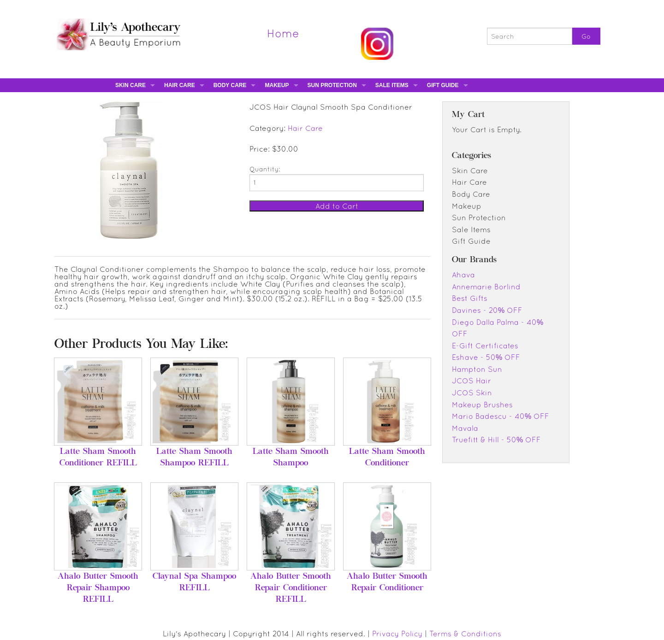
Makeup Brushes (482, 404)
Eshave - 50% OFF (486, 357)
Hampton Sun (477, 369)
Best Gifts (469, 298)
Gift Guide (443, 85)
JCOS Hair (471, 380)
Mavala (465, 428)
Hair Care (179, 85)
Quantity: (264, 169)
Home (283, 33)
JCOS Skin (472, 392)
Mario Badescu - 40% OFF (500, 416)
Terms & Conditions (465, 633)
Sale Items (392, 85)
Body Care (230, 85)
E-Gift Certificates (485, 345)
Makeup (277, 85)
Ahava (463, 274)
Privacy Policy (397, 633)
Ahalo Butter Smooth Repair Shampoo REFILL (98, 588)
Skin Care (130, 85)
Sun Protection (332, 85)
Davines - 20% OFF (487, 310)
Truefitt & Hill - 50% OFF (496, 439)
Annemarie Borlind (486, 286)
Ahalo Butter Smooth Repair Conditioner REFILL (290, 588)
